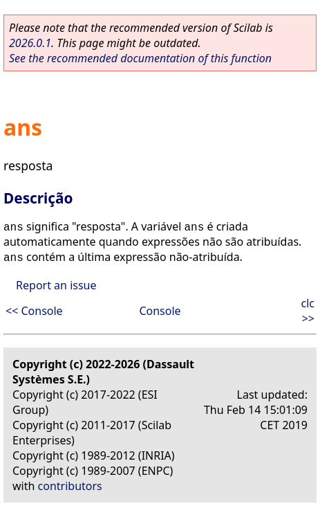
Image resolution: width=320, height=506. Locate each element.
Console (159, 310)
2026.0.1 (30, 43)
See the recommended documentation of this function (140, 58)
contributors (70, 486)
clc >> (308, 311)
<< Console (34, 310)
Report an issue (56, 285)
